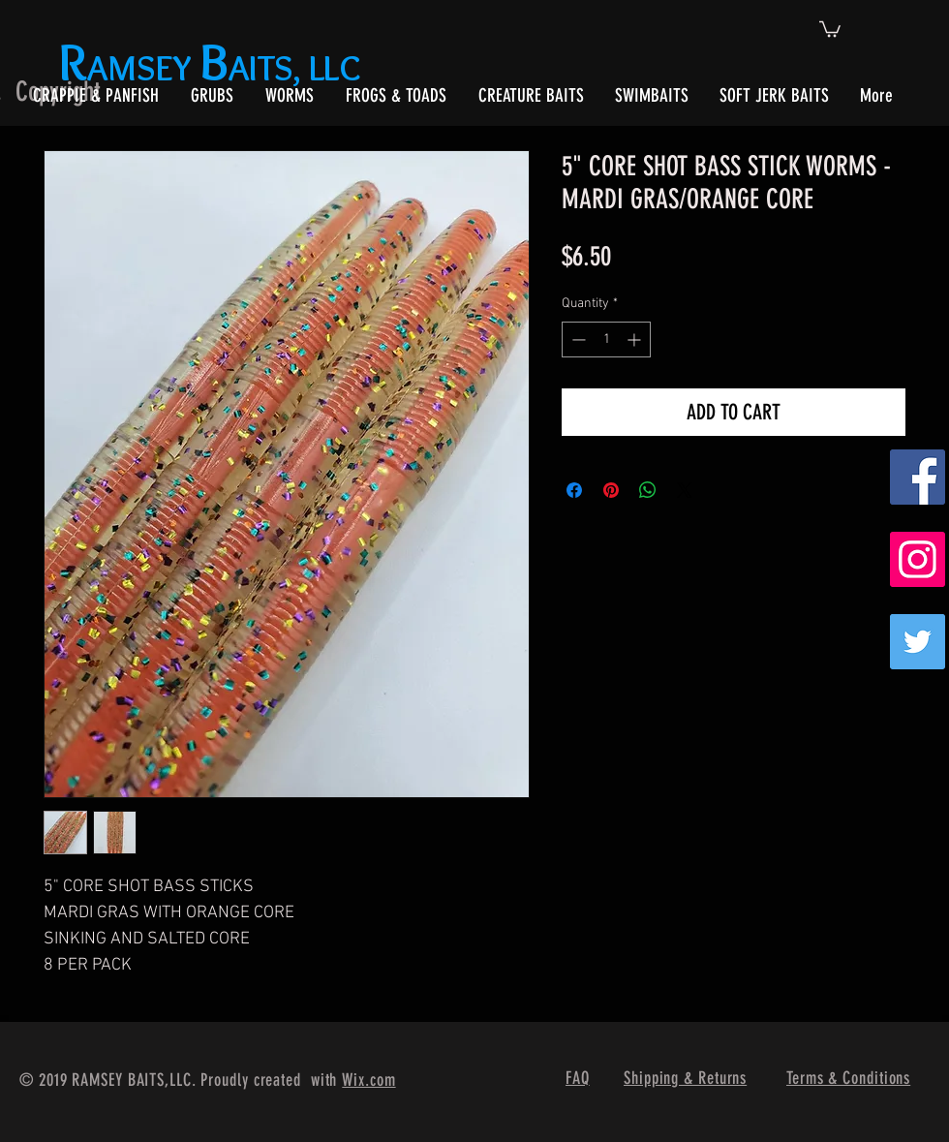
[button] (830, 28)
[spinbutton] (606, 339)
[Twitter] (917, 641)
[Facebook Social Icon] (917, 477)
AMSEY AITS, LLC (213, 67)
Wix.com (368, 1080)
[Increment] (636, 339)
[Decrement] (577, 339)
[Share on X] (684, 490)
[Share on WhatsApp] (647, 490)
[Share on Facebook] (574, 490)
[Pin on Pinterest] (611, 490)
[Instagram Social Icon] (917, 559)
